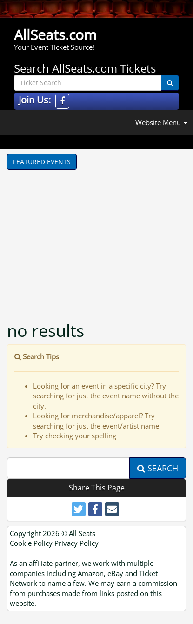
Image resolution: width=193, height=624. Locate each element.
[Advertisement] (100, 239)
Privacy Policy (76, 543)
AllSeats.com (55, 34)
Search (157, 468)
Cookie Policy (31, 543)
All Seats (82, 533)
